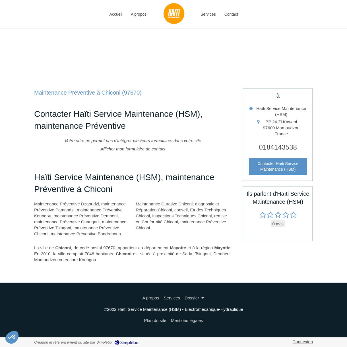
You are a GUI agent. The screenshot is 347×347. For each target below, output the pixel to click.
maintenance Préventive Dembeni (85, 215)
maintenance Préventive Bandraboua (86, 233)
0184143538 (278, 147)
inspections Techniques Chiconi (182, 215)
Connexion (302, 341)
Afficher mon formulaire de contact (132, 148)
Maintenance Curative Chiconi (164, 203)
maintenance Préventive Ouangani (67, 221)
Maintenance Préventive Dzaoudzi (66, 203)
